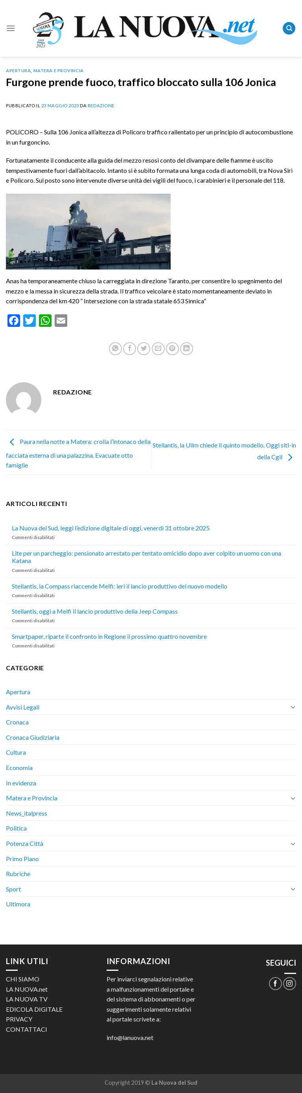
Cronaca (17, 722)
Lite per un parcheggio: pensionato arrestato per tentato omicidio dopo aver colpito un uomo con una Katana (146, 556)
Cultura (16, 752)
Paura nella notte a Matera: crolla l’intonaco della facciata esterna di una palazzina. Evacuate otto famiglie (78, 453)
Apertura (18, 70)
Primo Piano (22, 858)
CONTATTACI (26, 1029)
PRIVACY (19, 1019)
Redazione (101, 105)
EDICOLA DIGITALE (34, 1009)
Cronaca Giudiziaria (32, 737)
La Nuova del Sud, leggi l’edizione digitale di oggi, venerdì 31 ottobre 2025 (111, 528)
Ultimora (18, 904)
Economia (19, 767)
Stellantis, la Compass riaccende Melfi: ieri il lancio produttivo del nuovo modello (119, 586)
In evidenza (21, 783)
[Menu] (10, 28)
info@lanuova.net (130, 1037)
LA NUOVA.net (27, 989)
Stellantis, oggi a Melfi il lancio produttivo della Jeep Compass (95, 611)
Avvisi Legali (22, 707)
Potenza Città (24, 843)
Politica (16, 828)
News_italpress (26, 813)
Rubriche (18, 873)
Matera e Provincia (58, 70)
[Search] (289, 28)
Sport (13, 889)
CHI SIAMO (22, 979)
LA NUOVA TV (27, 999)
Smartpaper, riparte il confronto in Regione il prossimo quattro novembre (109, 636)
